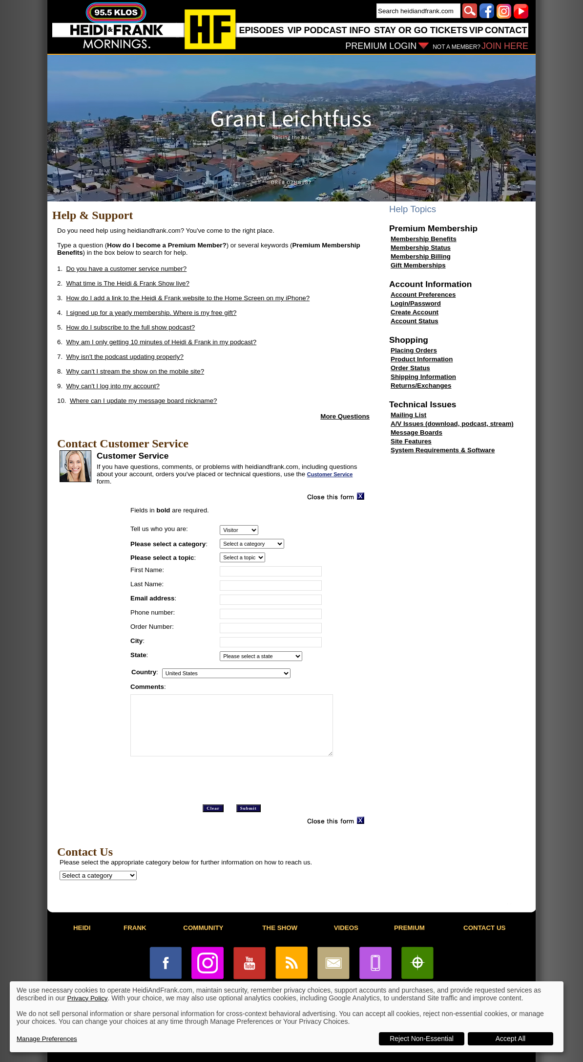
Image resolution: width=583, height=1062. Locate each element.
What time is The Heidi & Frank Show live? (127, 283)
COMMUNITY (203, 927)
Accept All (510, 1038)
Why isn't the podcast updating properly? (125, 356)
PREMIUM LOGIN (380, 46)
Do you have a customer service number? (126, 268)
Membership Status (421, 247)
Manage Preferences (47, 1038)
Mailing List (408, 415)
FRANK (135, 927)
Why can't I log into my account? (113, 386)
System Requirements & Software (443, 450)
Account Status (414, 321)
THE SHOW (279, 927)
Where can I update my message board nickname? (143, 400)
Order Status (410, 368)
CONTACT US (484, 927)
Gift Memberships (418, 265)
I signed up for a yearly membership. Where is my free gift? (151, 312)
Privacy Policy (87, 998)
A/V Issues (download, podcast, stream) (452, 423)
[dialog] (286, 1016)
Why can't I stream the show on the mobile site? (135, 371)
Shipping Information (423, 376)
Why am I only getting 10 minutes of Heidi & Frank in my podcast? (161, 342)
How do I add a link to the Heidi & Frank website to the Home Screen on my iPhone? (188, 298)
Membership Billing (421, 256)
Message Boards (416, 432)
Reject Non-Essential (422, 1038)
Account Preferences (423, 294)
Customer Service (330, 474)
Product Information (422, 359)
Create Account (414, 312)
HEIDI (82, 927)
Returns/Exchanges (421, 385)
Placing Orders (414, 350)
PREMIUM (409, 927)
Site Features (411, 441)
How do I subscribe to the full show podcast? (130, 327)
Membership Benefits (424, 239)
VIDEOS (346, 927)
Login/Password (416, 303)
